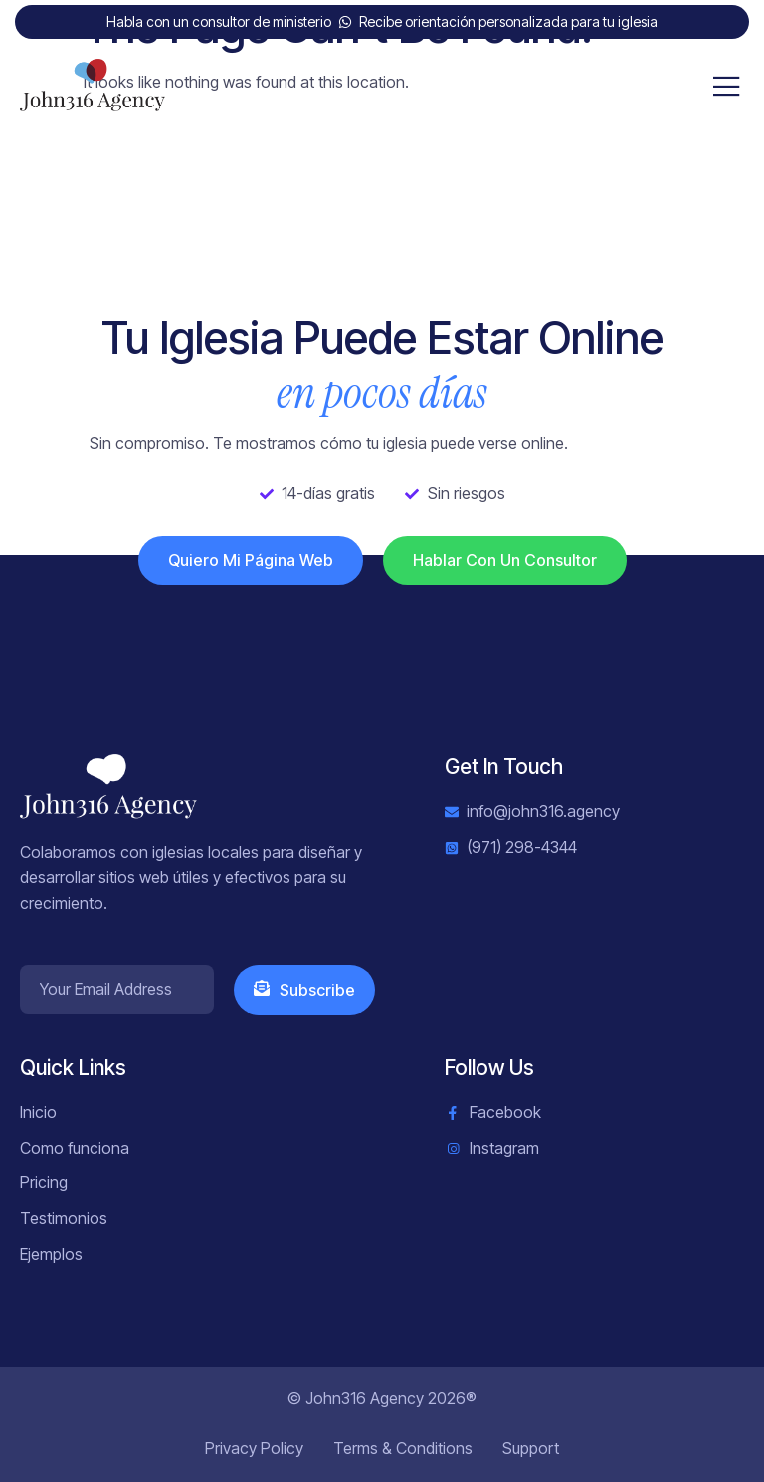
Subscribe (304, 990)
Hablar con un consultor (505, 560)
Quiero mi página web (250, 560)
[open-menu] (726, 88)
